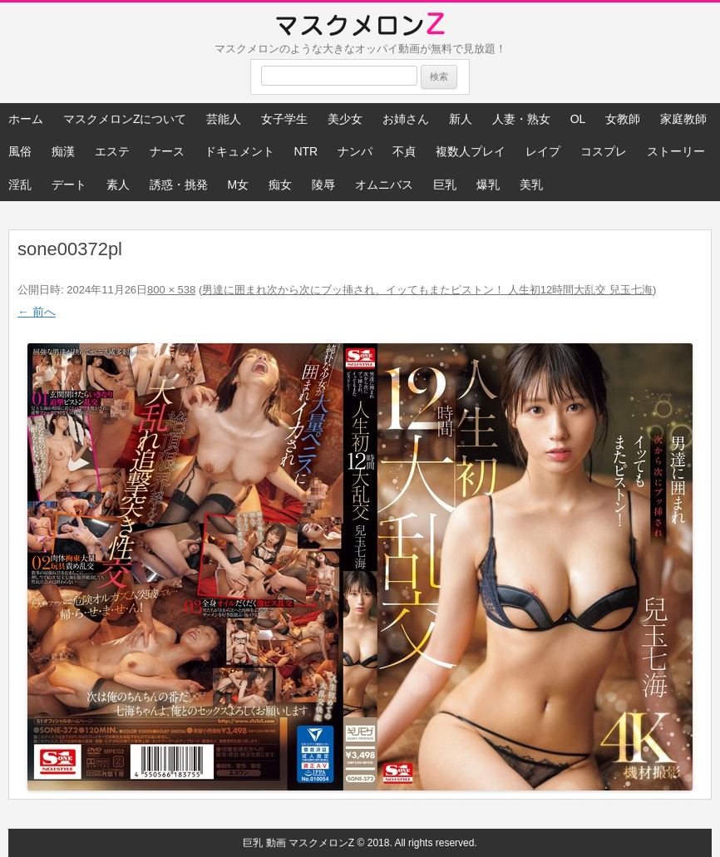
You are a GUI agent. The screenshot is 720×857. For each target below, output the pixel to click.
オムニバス (384, 184)
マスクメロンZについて (125, 119)
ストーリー (676, 151)
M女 (238, 184)
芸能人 (223, 119)
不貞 (404, 151)
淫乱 (20, 184)
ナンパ (355, 151)
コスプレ (603, 151)
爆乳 (488, 184)
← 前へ (36, 311)
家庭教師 (683, 119)
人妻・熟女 (521, 119)
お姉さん (405, 119)
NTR (305, 151)
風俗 (20, 151)
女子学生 (284, 119)
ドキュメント (239, 151)
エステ (112, 151)
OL (578, 119)
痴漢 (63, 151)
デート (69, 184)
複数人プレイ (470, 151)
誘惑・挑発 (179, 184)
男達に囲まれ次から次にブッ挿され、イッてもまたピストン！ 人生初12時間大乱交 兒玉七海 (427, 289)
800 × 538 (171, 289)
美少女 (345, 119)
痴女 (280, 184)
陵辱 (323, 184)
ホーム (25, 119)
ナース (167, 151)
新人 (460, 119)
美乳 (531, 184)
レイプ (542, 151)
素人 (118, 184)
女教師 (622, 119)
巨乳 (444, 184)
